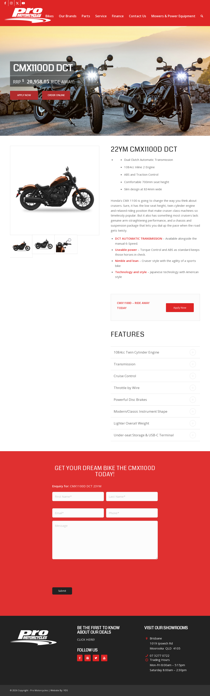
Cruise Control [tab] (155, 376)
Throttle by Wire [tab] (155, 388)
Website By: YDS (59, 690)
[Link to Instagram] (11, 3)
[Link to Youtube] (23, 3)
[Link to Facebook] (5, 3)
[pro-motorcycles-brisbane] (27, 16)
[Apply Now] (180, 307)
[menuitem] (35, 16)
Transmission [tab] (155, 364)
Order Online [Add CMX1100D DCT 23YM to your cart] (56, 95)
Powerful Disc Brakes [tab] (155, 399)
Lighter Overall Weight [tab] (155, 423)
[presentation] (75, 572)
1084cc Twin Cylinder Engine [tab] (155, 352)
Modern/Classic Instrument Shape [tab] (155, 411)
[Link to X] (17, 3)
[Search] (202, 16)
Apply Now (24, 95)
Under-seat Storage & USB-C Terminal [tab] (155, 435)
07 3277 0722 (159, 655)
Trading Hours (160, 660)
